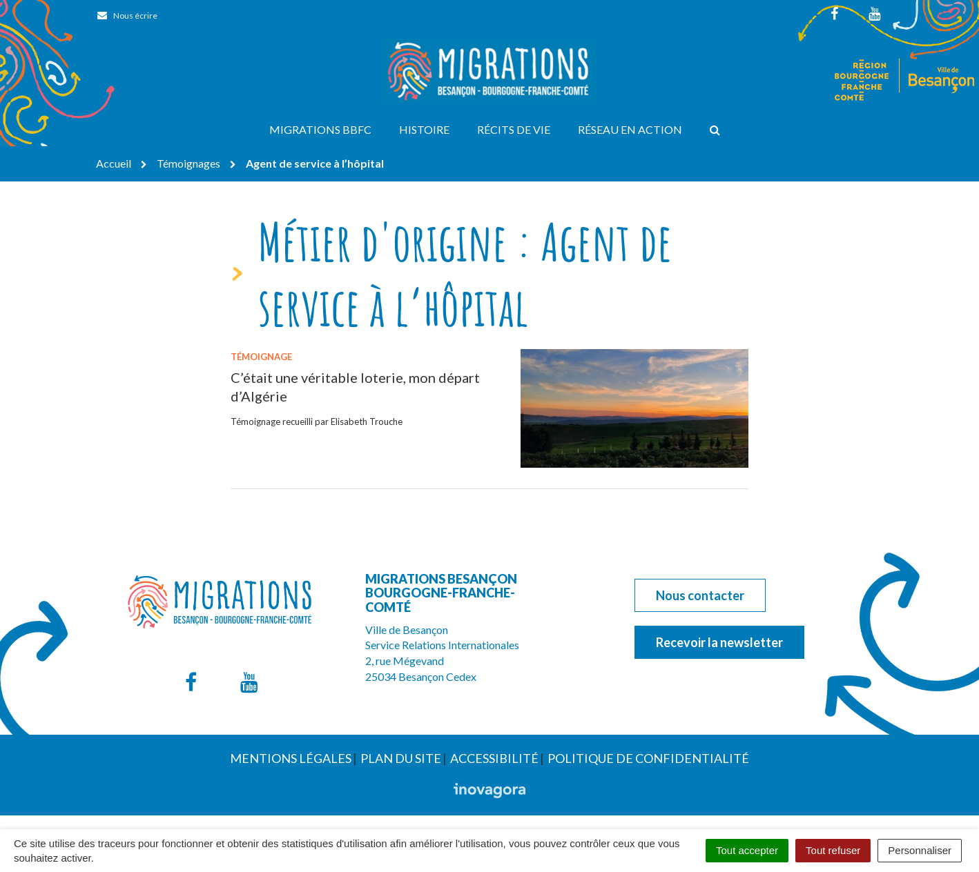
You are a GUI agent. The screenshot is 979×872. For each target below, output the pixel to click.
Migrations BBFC (320, 129)
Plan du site (400, 758)
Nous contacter (700, 595)
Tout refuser (833, 850)
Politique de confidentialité (648, 758)
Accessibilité (494, 758)
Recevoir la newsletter (719, 642)
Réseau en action (630, 129)
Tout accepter (747, 850)
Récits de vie (513, 129)
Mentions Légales (290, 758)
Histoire (424, 129)
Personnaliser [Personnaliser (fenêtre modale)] (919, 850)
